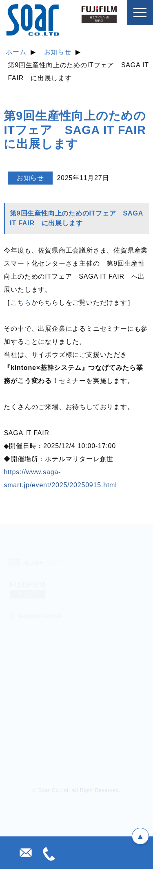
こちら (21, 302)
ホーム (16, 51)
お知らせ (57, 51)
